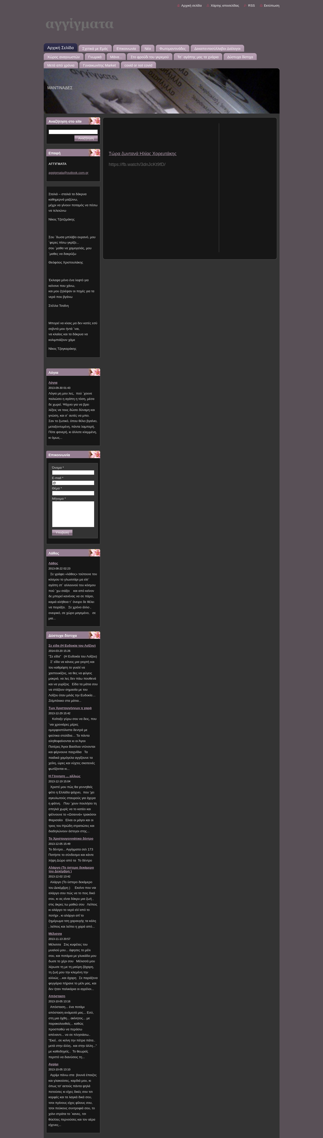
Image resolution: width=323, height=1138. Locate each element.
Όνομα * (58, 467)
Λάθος (53, 563)
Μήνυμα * (59, 498)
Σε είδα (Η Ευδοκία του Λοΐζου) (72, 645)
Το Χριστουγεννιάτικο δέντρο (71, 838)
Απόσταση (57, 996)
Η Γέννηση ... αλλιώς (65, 776)
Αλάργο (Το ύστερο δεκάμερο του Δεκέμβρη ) (71, 869)
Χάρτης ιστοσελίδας (225, 5)
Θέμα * (57, 488)
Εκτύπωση (272, 5)
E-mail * (57, 478)
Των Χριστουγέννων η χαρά (70, 708)
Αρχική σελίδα (191, 5)
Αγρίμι (53, 1064)
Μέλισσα (55, 933)
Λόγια (53, 382)
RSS (251, 5)
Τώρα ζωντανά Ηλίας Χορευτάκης (143, 153)
